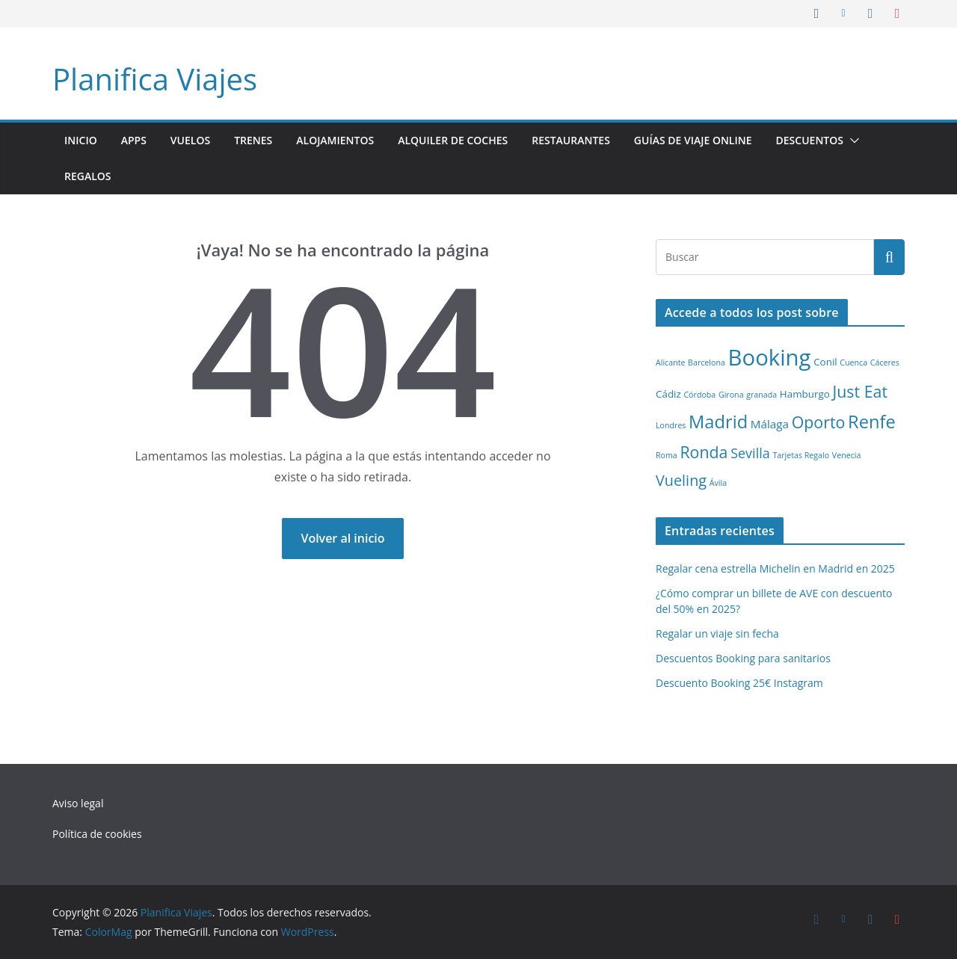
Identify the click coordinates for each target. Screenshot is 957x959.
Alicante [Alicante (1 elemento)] (670, 362)
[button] (851, 140)
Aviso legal (77, 803)
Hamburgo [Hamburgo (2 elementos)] (805, 394)
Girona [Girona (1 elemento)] (731, 394)
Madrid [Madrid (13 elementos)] (718, 422)
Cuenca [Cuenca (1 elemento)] (853, 362)
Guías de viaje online (693, 140)
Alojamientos (335, 140)
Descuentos (809, 140)
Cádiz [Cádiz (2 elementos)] (668, 394)
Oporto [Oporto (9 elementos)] (819, 422)
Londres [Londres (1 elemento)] (671, 425)
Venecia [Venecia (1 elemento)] (846, 455)
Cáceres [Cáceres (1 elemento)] (884, 362)
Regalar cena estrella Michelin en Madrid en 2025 (775, 568)
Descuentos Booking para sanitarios (743, 658)
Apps (134, 140)
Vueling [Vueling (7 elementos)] (681, 480)
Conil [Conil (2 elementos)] (825, 362)
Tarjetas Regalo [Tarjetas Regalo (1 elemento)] (800, 455)
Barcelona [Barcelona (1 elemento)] (706, 362)
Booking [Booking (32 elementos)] (769, 357)
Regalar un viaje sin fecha (717, 633)
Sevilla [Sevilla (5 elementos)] (750, 453)
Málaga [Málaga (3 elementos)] (770, 423)
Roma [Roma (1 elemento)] (666, 455)
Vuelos (190, 140)
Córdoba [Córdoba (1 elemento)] (699, 394)
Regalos (87, 176)
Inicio (80, 140)
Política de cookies (97, 834)
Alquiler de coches (453, 140)
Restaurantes (571, 140)
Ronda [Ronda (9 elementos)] (703, 452)
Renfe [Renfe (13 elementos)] (872, 422)
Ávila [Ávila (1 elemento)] (718, 483)
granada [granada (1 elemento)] (761, 394)
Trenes (253, 140)
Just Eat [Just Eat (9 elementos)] (859, 391)
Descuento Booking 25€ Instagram (739, 683)
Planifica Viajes (154, 78)
